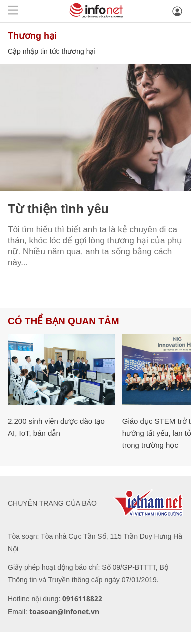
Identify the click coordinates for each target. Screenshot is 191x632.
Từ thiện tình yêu (58, 209)
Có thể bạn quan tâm (63, 320)
